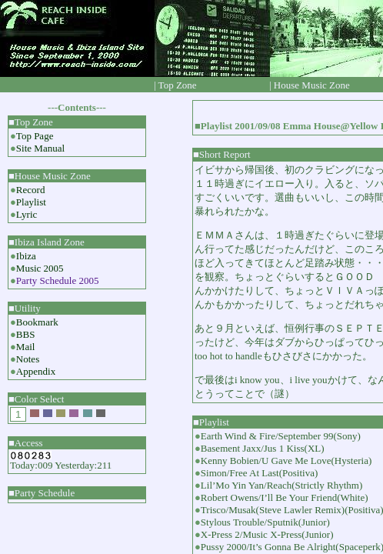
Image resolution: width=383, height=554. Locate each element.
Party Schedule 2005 (57, 280)
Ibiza (26, 256)
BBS (25, 334)
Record (30, 189)
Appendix (35, 371)
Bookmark (37, 322)
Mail (25, 346)
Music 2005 (40, 268)
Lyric (26, 214)
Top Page (35, 136)
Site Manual (40, 148)
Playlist (31, 202)
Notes (27, 359)
